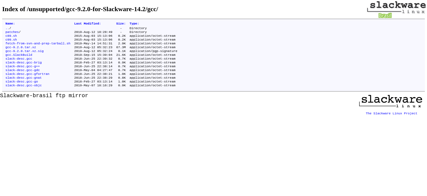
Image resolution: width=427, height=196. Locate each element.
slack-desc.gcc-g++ (22, 73)
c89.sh (11, 38)
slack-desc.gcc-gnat (23, 86)
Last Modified (87, 24)
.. (7, 29)
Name (10, 24)
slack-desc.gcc (18, 64)
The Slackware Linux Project (391, 120)
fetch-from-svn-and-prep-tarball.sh (37, 46)
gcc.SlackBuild (18, 59)
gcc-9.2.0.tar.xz (20, 51)
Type (134, 24)
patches (12, 33)
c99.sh (11, 42)
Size (121, 24)
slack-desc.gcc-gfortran (27, 81)
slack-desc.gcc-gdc (22, 77)
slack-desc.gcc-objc (23, 94)
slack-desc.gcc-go (21, 90)
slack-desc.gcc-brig (23, 68)
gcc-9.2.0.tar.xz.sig (24, 55)
